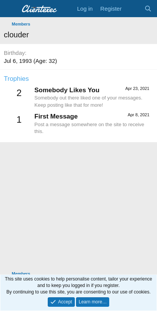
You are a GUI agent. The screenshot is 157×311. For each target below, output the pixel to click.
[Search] (148, 9)
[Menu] (10, 8)
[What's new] (132, 9)
